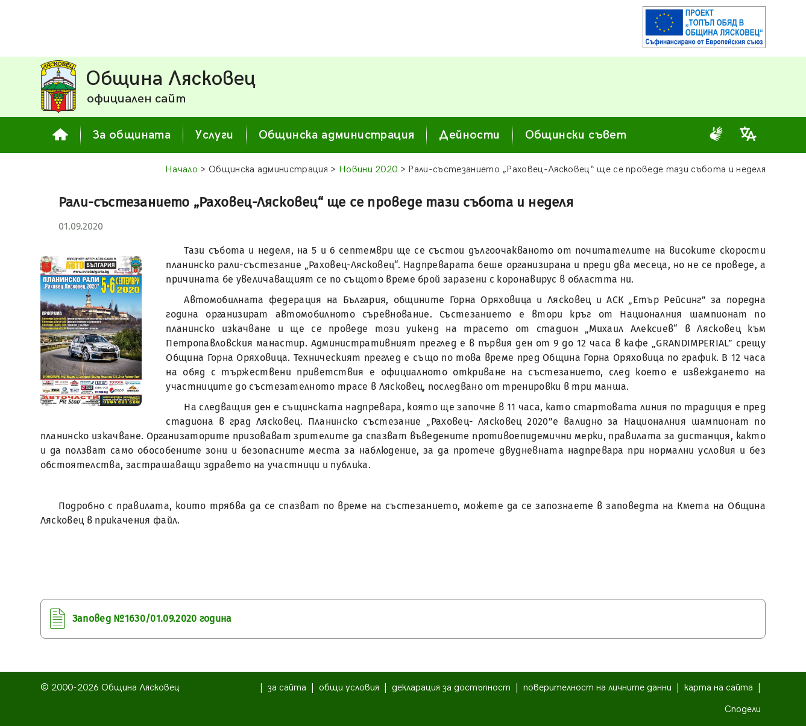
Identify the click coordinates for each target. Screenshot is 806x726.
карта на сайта (718, 687)
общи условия (349, 687)
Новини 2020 (368, 169)
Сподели (743, 709)
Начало (181, 169)
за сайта (287, 687)
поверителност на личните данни (597, 687)
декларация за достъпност (451, 687)
